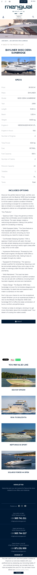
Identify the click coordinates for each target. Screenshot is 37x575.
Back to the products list (12, 45)
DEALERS (23, 1)
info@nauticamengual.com (18, 521)
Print (18, 321)
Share (18, 359)
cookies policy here (22, 570)
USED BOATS (4, 40)
